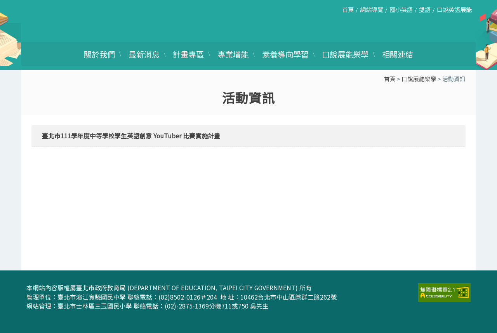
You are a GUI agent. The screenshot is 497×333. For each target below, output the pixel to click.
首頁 (348, 9)
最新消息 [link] (144, 54)
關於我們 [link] (99, 54)
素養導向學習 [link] (285, 54)
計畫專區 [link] (188, 54)
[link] (444, 291)
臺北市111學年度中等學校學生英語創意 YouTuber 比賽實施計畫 (131, 135)
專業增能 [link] (232, 54)
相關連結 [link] (397, 54)
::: (332, 12)
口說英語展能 (454, 9)
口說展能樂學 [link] (345, 54)
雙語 (425, 9)
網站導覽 (371, 9)
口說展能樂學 (418, 79)
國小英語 (401, 9)
